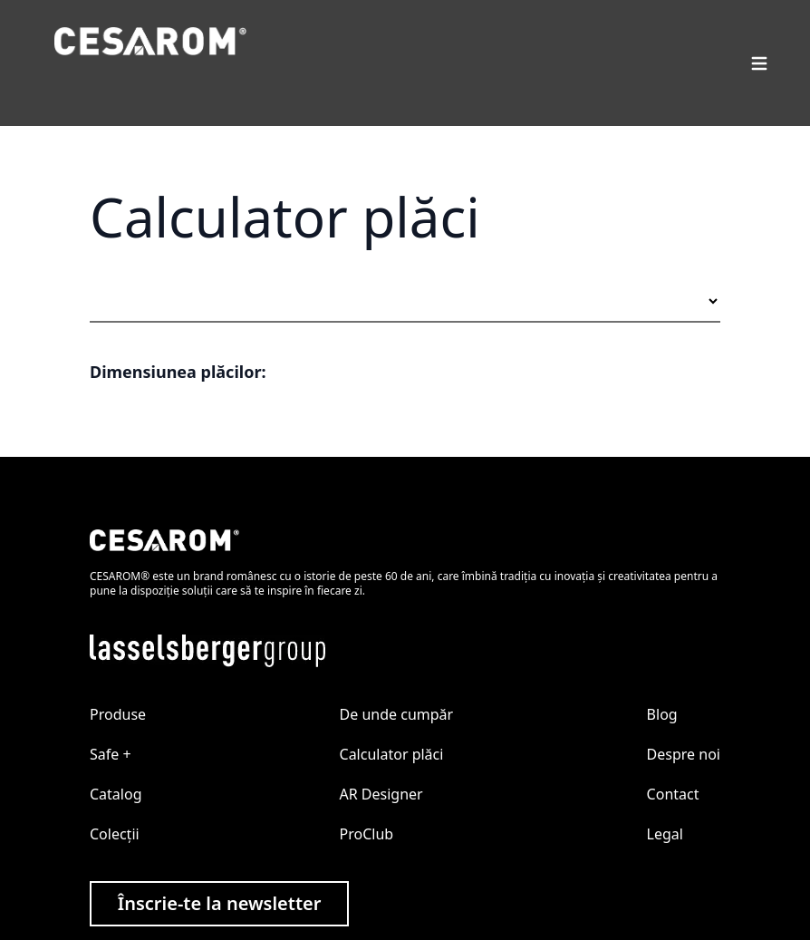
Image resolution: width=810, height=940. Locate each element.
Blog (662, 714)
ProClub (367, 834)
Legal (665, 834)
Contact (673, 794)
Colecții (115, 834)
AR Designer (381, 794)
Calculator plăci (392, 754)
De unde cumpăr (397, 714)
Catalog (116, 794)
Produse (118, 714)
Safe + (110, 754)
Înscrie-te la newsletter (220, 903)
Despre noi (683, 754)
